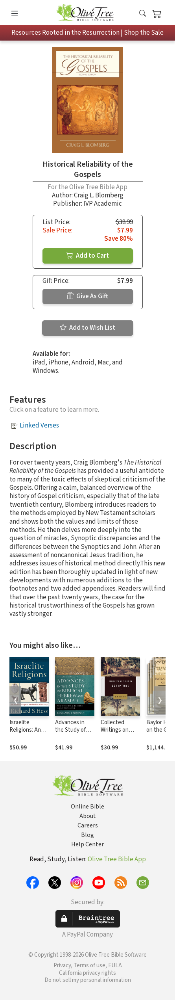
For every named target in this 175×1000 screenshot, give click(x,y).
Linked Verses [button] (39, 425)
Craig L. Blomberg (98, 195)
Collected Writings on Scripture (115, 730)
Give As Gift (87, 296)
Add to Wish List (87, 328)
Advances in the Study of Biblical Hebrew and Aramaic (74, 733)
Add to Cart (87, 255)
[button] (142, 14)
